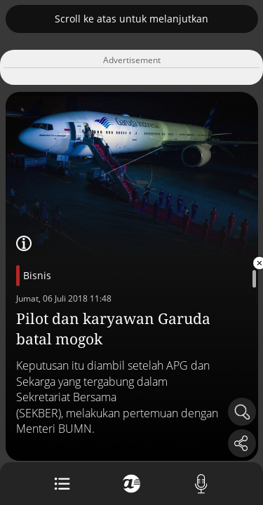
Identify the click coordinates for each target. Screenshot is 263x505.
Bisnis (37, 275)
